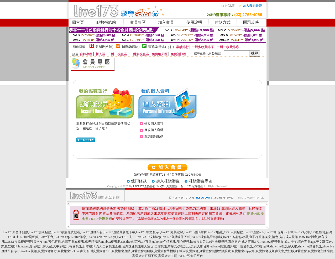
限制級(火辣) (104, 47)
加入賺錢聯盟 (168, 181)
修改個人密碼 (153, 130)
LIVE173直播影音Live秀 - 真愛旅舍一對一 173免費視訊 (168, 186)
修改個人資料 (153, 123)
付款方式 (223, 22)
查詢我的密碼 (153, 136)
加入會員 (166, 22)
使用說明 (194, 22)
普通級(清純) (157, 47)
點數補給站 (106, 22)
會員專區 (138, 22)
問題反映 (251, 22)
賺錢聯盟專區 (200, 181)
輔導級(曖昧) (131, 47)
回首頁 (78, 22)
